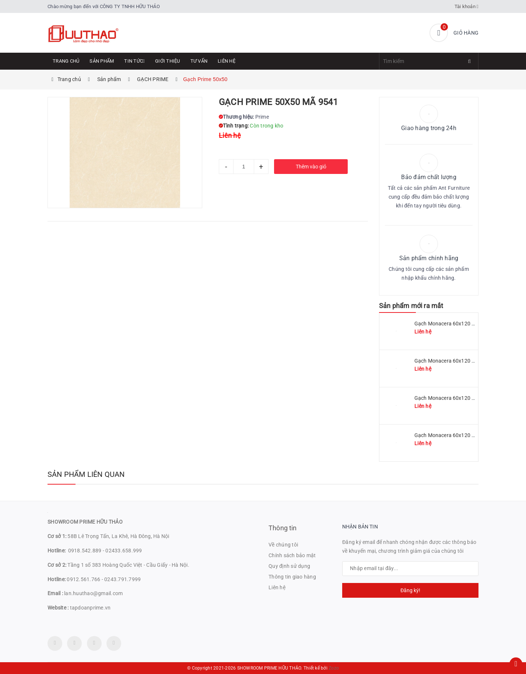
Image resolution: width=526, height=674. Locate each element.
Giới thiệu (167, 61)
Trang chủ (66, 61)
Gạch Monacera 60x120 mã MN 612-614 (461, 435)
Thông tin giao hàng (292, 577)
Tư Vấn (199, 61)
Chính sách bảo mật (292, 555)
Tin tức (134, 61)
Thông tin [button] (283, 528)
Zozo (334, 668)
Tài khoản (467, 6)
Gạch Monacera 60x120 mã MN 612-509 (461, 361)
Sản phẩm (102, 61)
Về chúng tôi (283, 545)
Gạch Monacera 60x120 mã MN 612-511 (461, 323)
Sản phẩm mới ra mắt (411, 306)
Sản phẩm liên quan (86, 474)
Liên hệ (226, 61)
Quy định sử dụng (289, 566)
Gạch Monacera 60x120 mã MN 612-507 (461, 398)
